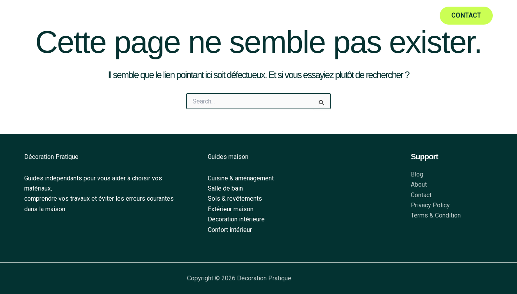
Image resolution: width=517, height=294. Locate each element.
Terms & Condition (436, 215)
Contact (421, 195)
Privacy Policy (430, 205)
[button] (466, 16)
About (419, 185)
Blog (417, 174)
